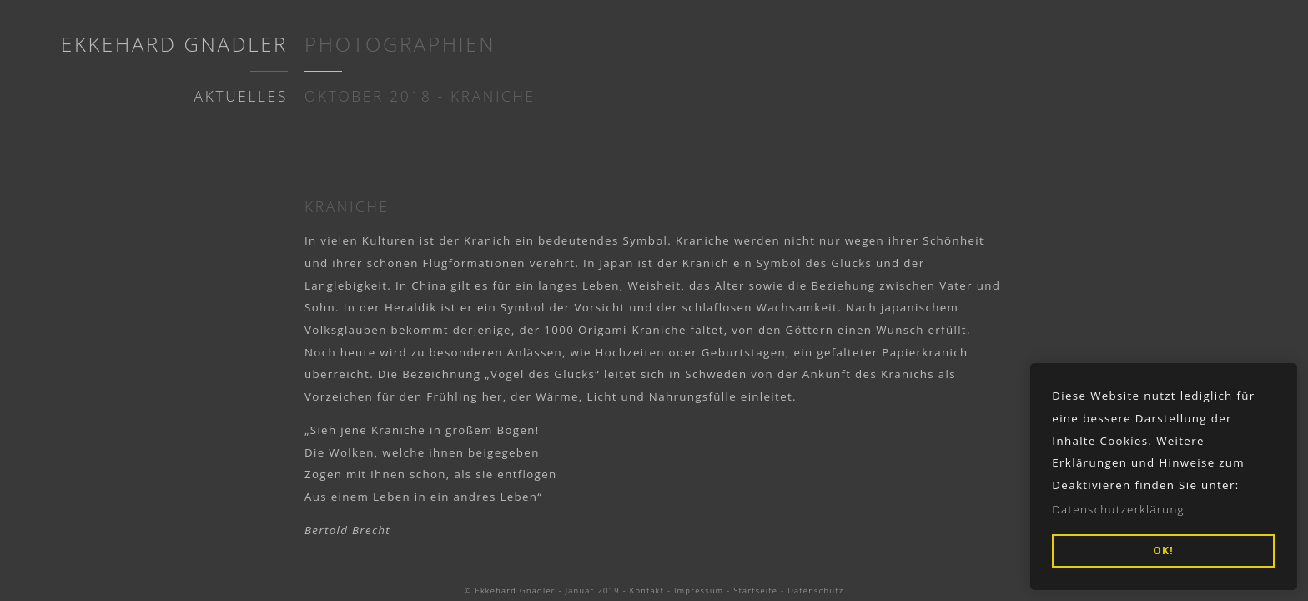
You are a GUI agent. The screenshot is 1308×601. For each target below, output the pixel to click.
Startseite (755, 590)
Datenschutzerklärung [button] (1118, 509)
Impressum (698, 590)
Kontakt (647, 590)
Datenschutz (815, 590)
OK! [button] (1163, 550)
